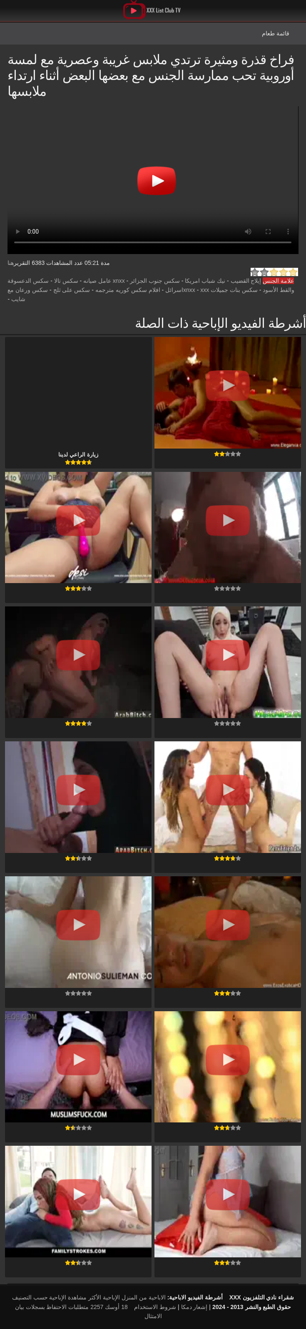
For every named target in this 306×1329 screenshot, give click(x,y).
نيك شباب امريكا (205, 280)
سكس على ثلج (71, 290)
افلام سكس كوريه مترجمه (127, 290)
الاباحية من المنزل (144, 1297)
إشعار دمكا (194, 1307)
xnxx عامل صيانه (104, 280)
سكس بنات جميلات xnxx (220, 290)
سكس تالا (66, 280)
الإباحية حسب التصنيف (39, 1297)
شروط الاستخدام (155, 1307)
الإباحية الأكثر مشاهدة (94, 1297)
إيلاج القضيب (246, 280)
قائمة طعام (275, 33)
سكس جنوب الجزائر (155, 280)
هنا (10, 262)
